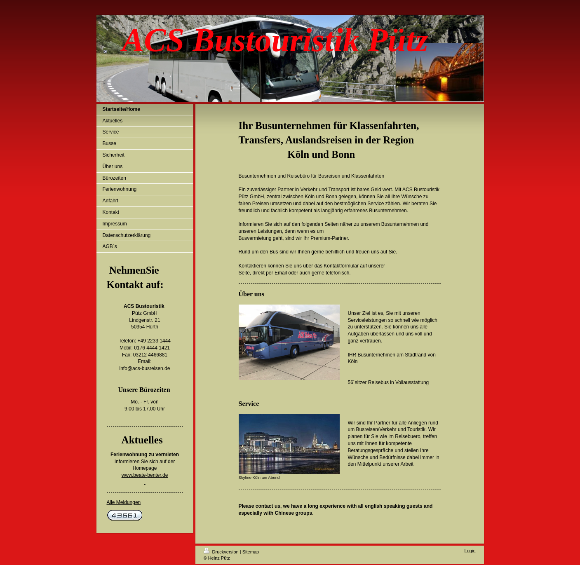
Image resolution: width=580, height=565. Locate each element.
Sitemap (250, 551)
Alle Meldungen (124, 502)
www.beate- (135, 475)
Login (470, 550)
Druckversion (222, 551)
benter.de (157, 475)
